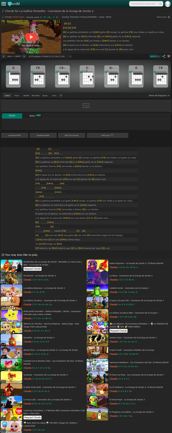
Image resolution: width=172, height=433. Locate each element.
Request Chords (32, 268)
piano (17, 95)
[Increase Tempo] (24, 56)
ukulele (26, 95)
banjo (45, 95)
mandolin (36, 95)
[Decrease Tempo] (3, 56)
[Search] (160, 3)
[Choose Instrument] (61, 95)
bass (54, 95)
